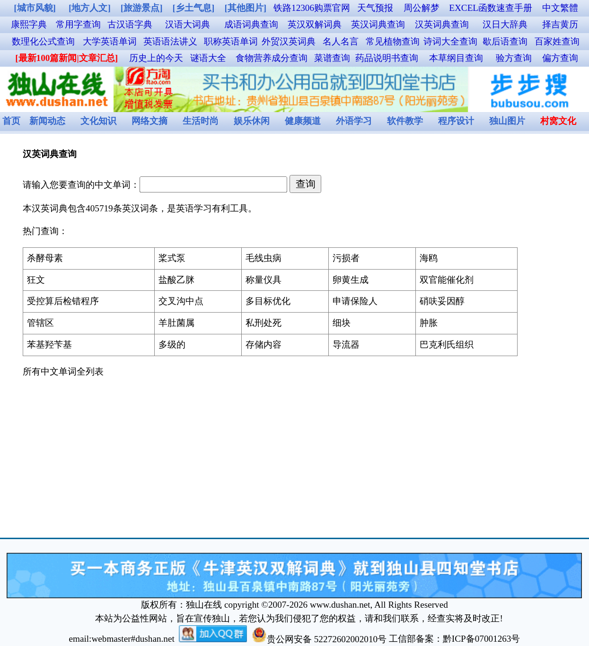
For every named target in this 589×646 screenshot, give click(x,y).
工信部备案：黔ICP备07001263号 (454, 639)
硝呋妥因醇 (442, 301)
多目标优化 (268, 301)
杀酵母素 (45, 258)
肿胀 (429, 323)
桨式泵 (171, 258)
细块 (342, 323)
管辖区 (40, 323)
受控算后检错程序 (63, 301)
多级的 (171, 344)
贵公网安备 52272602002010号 (319, 639)
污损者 (346, 258)
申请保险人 (355, 301)
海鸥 (429, 258)
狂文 (36, 280)
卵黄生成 (351, 280)
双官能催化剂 (447, 280)
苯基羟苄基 (49, 344)
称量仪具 (263, 280)
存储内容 (263, 344)
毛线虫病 (263, 258)
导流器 (346, 344)
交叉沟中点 (180, 301)
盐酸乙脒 (176, 280)
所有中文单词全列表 (63, 371)
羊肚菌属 (176, 323)
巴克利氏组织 (447, 344)
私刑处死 (263, 323)
